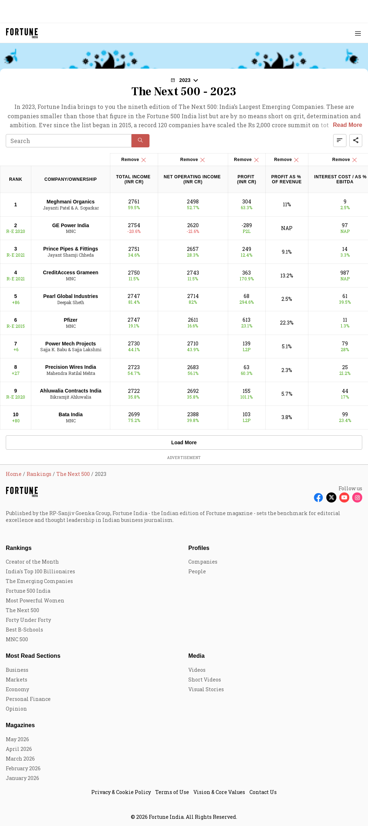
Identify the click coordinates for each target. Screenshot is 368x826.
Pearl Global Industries (70, 296)
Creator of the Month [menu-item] (32, 561)
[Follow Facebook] (318, 497)
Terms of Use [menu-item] (172, 792)
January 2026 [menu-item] (22, 778)
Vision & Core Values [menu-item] (219, 792)
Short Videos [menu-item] (204, 679)
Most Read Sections (33, 656)
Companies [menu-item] (202, 561)
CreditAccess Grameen (70, 272)
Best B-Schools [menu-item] (24, 629)
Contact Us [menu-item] (263, 792)
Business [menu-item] (17, 669)
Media (196, 656)
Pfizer (70, 320)
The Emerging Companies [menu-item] (39, 581)
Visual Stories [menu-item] (206, 689)
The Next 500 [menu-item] (22, 610)
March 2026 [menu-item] (20, 758)
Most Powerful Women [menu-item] (35, 600)
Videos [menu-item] (197, 669)
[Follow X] (331, 497)
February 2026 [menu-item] (23, 768)
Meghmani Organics (71, 202)
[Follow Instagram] (357, 497)
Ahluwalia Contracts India (70, 391)
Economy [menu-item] (17, 689)
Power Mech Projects (70, 344)
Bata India (71, 414)
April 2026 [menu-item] (19, 748)
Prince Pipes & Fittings (70, 249)
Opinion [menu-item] (16, 708)
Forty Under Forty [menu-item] (28, 619)
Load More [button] (184, 442)
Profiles (199, 548)
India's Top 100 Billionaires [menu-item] (40, 571)
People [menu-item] (197, 571)
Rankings (19, 548)
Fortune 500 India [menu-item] (28, 590)
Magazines (20, 725)
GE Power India (70, 225)
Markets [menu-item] (16, 679)
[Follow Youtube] (344, 497)
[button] (184, 80)
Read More (347, 125)
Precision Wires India (70, 367)
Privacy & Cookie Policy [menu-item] (121, 792)
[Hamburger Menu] (358, 33)
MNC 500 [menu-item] (17, 639)
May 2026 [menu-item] (17, 739)
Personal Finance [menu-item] (28, 699)
